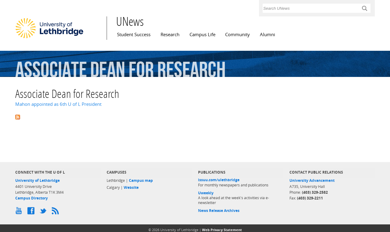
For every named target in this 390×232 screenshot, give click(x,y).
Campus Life (202, 34)
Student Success (134, 34)
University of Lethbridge (37, 180)
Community (237, 34)
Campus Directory (31, 198)
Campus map (141, 180)
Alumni (267, 34)
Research (170, 34)
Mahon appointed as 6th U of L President (58, 104)
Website (131, 187)
